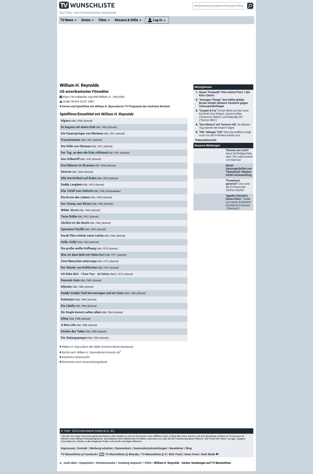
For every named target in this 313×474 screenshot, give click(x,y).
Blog (189, 448)
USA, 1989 (95, 331)
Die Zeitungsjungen (74, 338)
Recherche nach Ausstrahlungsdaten (84, 361)
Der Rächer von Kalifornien (79, 267)
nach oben (68, 462)
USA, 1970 (107, 248)
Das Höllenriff (70, 159)
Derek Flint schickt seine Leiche (82, 235)
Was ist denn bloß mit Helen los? (83, 255)
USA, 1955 (107, 178)
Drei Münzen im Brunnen (77, 165)
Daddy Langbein (71, 184)
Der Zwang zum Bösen (76, 203)
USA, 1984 (85, 306)
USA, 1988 (86, 325)
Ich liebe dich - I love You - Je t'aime (85, 274)
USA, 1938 (81, 120)
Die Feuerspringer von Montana (82, 133)
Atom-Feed (191, 454)
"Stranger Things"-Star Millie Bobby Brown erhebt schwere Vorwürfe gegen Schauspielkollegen (223, 103)
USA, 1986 (79, 318)
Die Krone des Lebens (75, 197)
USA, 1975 (108, 267)
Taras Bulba (69, 216)
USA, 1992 (97, 338)
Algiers (66, 120)
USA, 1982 (135, 293)
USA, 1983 (85, 299)
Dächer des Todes (73, 331)
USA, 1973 (107, 261)
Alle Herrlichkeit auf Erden (78, 178)
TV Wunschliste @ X (153, 454)
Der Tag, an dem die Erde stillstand (84, 152)
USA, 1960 (89, 210)
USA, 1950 (106, 127)
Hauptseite (86, 462)
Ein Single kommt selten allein (81, 312)
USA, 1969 (88, 242)
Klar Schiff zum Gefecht (77, 191)
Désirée (66, 172)
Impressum (68, 448)
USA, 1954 (105, 165)
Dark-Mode (211, 454)
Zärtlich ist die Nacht (75, 223)
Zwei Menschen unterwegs (79, 261)
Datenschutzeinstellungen (150, 448)
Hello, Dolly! (69, 242)
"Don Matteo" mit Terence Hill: (224, 126)
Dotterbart (68, 299)
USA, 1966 (114, 235)
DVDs (148, 462)
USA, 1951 (114, 133)
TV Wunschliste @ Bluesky (122, 454)
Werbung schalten (101, 448)
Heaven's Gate (70, 280)
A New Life (68, 325)
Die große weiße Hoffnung (78, 248)
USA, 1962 (100, 223)
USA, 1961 (87, 216)
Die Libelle (68, 306)
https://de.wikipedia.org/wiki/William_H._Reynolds (92, 96)
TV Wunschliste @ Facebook (79, 454)
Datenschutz (123, 448)
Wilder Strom (69, 210)
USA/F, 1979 (121, 274)
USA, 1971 (115, 255)
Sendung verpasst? (130, 462)
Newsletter (176, 448)
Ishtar (65, 318)
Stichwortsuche (106, 462)
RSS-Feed (175, 454)
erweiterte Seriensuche (76, 357)
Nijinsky (66, 286)
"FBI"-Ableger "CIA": (225, 133)
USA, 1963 (95, 229)
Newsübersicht (206, 140)
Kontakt (82, 448)
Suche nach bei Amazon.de (91, 352)
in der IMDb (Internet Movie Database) (97, 346)
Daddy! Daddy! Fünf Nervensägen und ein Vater (92, 293)
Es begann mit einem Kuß (78, 127)
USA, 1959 (101, 197)
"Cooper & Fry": (224, 115)
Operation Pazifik (72, 229)
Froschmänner (70, 140)
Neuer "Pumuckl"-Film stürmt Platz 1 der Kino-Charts (224, 94)
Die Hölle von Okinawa (76, 146)
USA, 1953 (90, 159)
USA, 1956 (107, 191)
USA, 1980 (90, 280)
